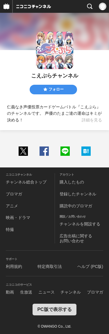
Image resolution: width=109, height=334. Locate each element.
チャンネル (70, 292)
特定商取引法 (49, 266)
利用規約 (14, 266)
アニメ (12, 206)
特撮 (10, 229)
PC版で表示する (54, 309)
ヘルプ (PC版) (90, 266)
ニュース (46, 292)
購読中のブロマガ (76, 206)
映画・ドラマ (18, 217)
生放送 (26, 292)
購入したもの (72, 182)
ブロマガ (14, 194)
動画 (10, 292)
